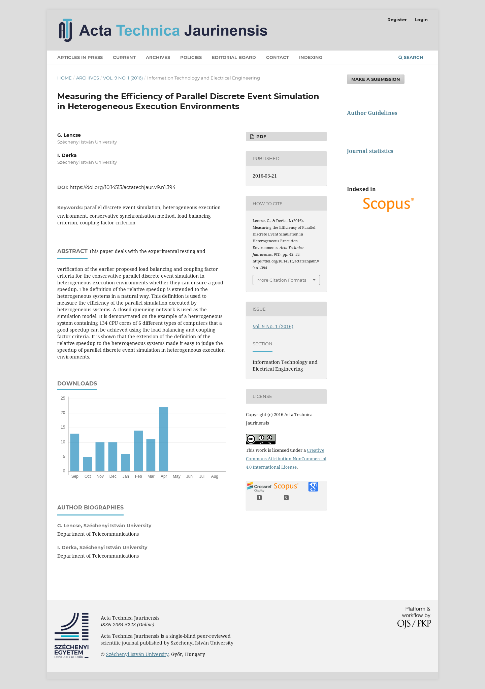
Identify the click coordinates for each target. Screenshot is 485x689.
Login (421, 19)
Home (64, 78)
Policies (191, 57)
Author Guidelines (372, 113)
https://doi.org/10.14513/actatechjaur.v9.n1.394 (122, 187)
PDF (260, 136)
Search (410, 57)
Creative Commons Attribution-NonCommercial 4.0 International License (286, 458)
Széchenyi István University (137, 654)
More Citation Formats (281, 280)
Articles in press (80, 57)
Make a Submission (375, 79)
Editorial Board (234, 57)
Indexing (310, 57)
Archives (158, 57)
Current (124, 57)
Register (397, 19)
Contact (277, 57)
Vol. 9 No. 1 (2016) (123, 78)
